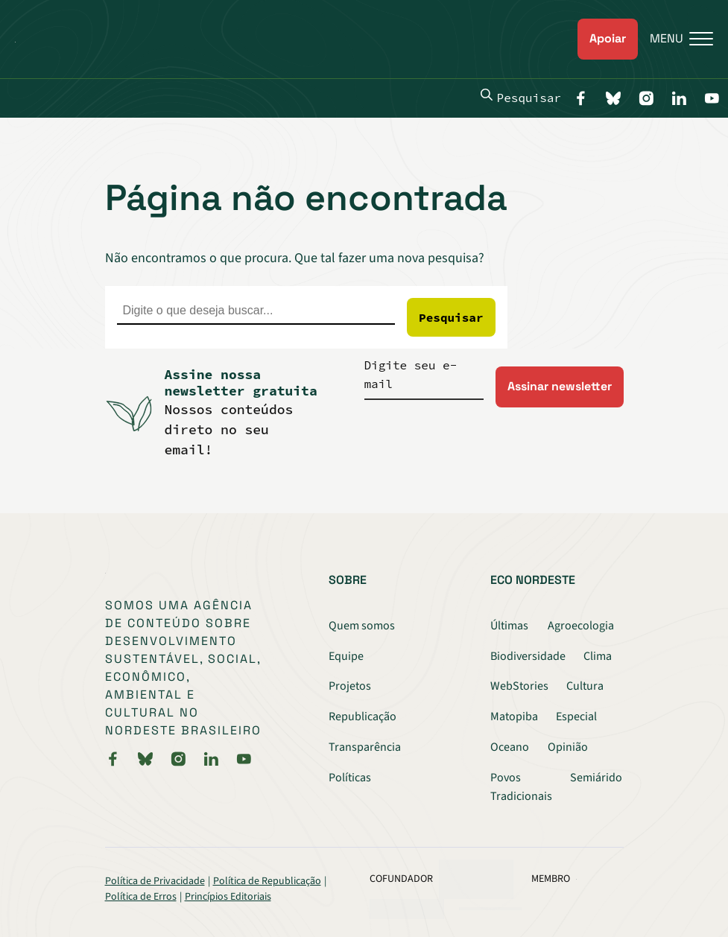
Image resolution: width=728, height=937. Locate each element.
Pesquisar (521, 97)
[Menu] (675, 39)
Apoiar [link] (607, 38)
